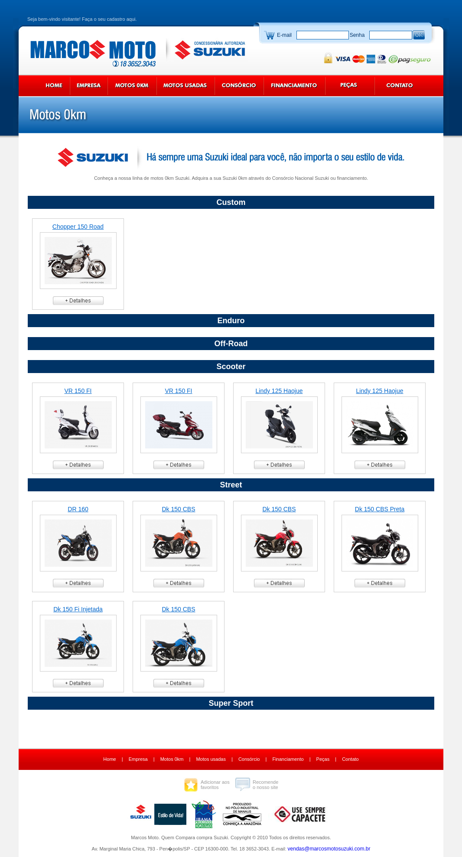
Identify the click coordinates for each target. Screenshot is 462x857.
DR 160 (78, 509)
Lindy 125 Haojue (279, 390)
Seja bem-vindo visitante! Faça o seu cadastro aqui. (82, 19)
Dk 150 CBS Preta (379, 509)
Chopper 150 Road (78, 226)
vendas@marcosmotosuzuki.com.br (329, 849)
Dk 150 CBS (178, 509)
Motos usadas (210, 759)
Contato (350, 759)
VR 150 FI (77, 390)
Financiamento (287, 759)
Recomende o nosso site (265, 784)
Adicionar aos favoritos (215, 784)
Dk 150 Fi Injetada (78, 609)
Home (109, 759)
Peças (323, 759)
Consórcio (249, 759)
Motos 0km (172, 759)
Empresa (138, 759)
